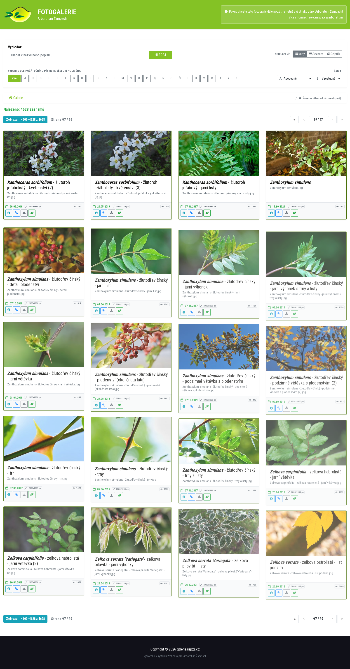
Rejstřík (333, 54)
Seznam (316, 54)
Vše (14, 78)
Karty (300, 54)
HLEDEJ (160, 55)
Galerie (16, 98)
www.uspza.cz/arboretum (326, 17)
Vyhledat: (15, 47)
